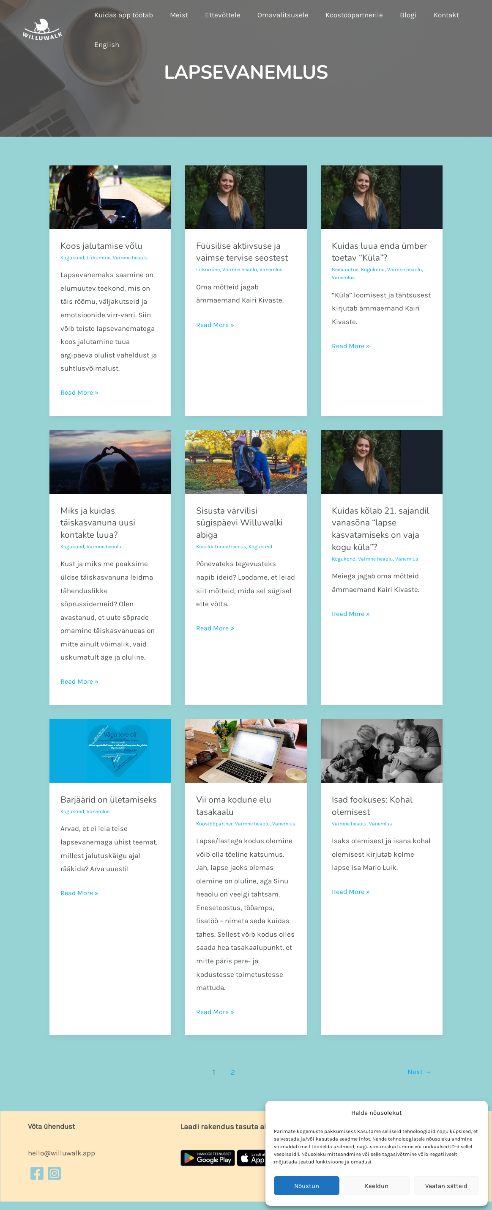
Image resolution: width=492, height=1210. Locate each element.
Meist (175, 15)
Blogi (394, 15)
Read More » (80, 391)
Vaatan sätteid (446, 1186)
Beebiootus (346, 269)
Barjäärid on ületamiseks (86, 805)
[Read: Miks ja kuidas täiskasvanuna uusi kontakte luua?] (110, 461)
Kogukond (73, 257)
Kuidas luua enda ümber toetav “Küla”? (376, 251)
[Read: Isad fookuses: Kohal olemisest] (382, 750)
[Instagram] (54, 1181)
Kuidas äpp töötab (122, 15)
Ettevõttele (216, 15)
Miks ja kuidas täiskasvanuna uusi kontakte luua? (100, 522)
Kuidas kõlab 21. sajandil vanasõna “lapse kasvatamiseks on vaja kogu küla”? (377, 528)
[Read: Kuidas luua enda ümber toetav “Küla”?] (382, 196)
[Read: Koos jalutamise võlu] (110, 196)
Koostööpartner (215, 823)
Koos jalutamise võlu (104, 245)
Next (418, 1080)
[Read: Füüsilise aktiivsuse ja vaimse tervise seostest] (245, 196)
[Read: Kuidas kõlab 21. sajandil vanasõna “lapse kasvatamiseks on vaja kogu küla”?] (382, 461)
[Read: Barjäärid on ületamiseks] (110, 750)
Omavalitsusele (274, 15)
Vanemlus (277, 269)
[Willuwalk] (42, 29)
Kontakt (430, 15)
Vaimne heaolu (135, 257)
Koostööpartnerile (343, 15)
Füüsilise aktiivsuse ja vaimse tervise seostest (245, 251)
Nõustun (306, 1186)
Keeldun (376, 1186)
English (105, 44)
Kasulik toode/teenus (223, 546)
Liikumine (101, 257)
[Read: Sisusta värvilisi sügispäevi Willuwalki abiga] (245, 461)
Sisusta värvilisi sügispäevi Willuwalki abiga (243, 522)
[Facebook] (37, 1181)
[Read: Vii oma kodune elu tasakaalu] (245, 750)
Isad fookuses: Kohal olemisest (375, 805)
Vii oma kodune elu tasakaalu (236, 805)
